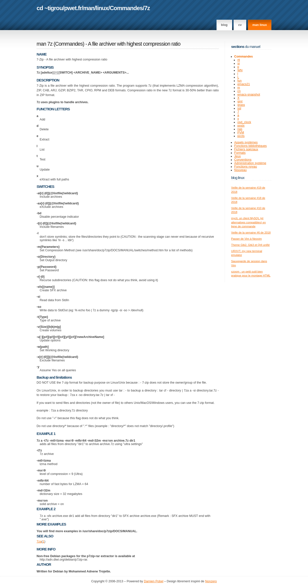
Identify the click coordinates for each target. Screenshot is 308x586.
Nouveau (240, 170)
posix (240, 125)
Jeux (237, 156)
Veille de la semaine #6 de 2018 (251, 232)
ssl (239, 108)
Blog (224, 25)
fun (239, 80)
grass (241, 105)
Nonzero (211, 581)
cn (239, 91)
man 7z (44, 44)
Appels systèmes (246, 142)
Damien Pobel (153, 581)
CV (240, 25)
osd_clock (244, 122)
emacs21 (243, 84)
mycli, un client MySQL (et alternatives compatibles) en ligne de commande (248, 222)
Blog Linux (237, 178)
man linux (259, 25)
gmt (239, 101)
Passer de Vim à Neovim (246, 238)
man (88, 8)
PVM (240, 132)
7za (39, 541)
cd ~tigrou (50, 8)
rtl (238, 60)
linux (102, 8)
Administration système (250, 163)
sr (238, 63)
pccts (240, 136)
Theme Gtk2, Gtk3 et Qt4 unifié (250, 244)
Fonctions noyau (245, 166)
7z (147, 8)
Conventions (243, 159)
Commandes (126, 8)
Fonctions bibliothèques (250, 146)
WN (239, 70)
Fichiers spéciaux (246, 149)
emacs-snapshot (248, 94)
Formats (240, 153)
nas (239, 129)
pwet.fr (73, 8)
